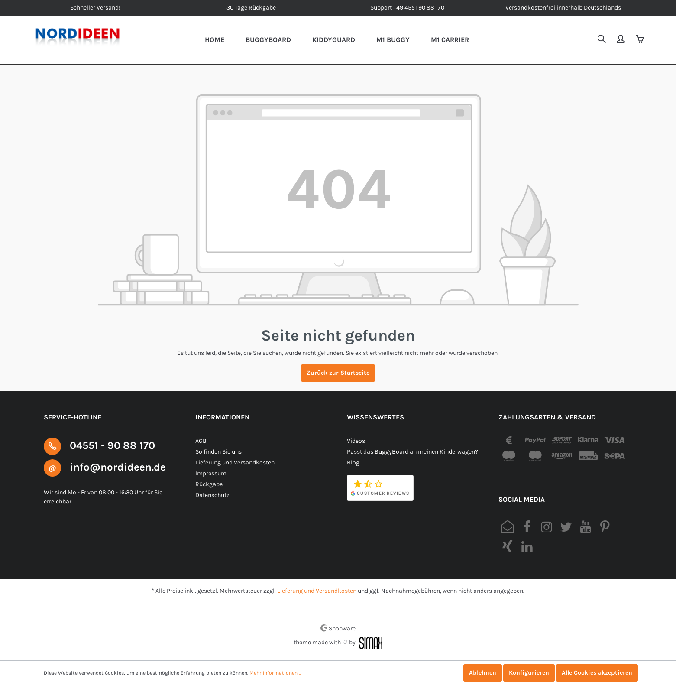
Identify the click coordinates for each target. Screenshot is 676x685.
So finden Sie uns (218, 451)
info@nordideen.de (118, 467)
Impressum (210, 473)
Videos (356, 441)
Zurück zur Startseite (338, 373)
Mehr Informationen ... (275, 673)
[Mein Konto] (621, 40)
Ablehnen (482, 672)
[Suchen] (602, 40)
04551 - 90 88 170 (112, 445)
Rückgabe (209, 484)
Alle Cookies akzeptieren (597, 672)
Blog (353, 462)
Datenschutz (212, 495)
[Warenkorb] (640, 40)
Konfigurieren (529, 672)
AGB (201, 441)
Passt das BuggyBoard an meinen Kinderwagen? (412, 451)
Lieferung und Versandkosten (235, 462)
